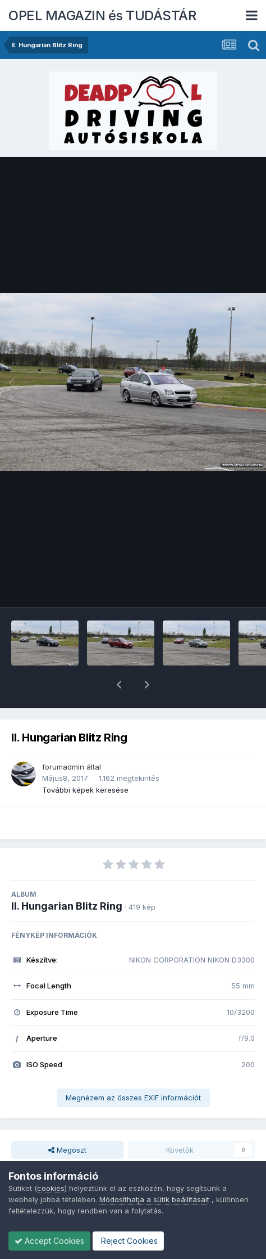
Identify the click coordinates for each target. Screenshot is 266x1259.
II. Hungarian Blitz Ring (66, 877)
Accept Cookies (49, 1240)
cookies (51, 1188)
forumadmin (63, 737)
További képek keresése (85, 760)
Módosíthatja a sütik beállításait (154, 1199)
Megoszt (67, 1120)
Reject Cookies (128, 1240)
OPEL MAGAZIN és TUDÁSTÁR (102, 15)
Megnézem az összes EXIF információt (133, 1068)
